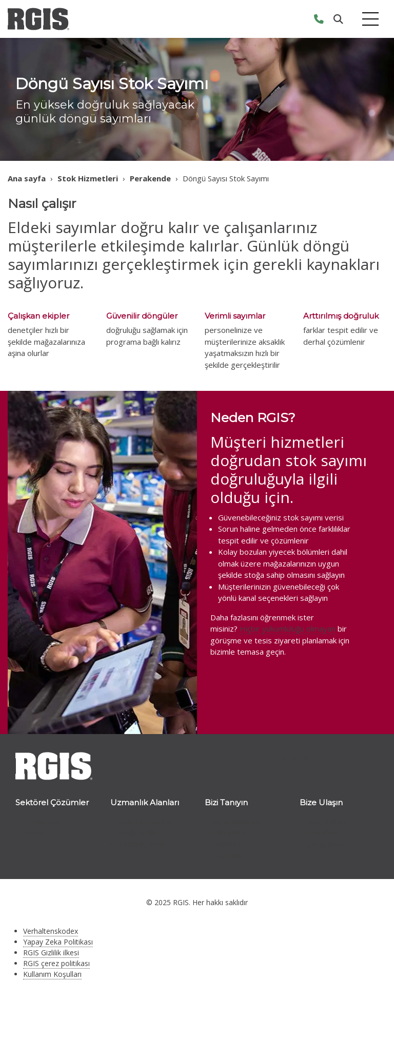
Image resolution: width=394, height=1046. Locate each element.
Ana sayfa (27, 178)
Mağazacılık (137, 832)
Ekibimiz (226, 844)
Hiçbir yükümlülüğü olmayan (288, 628)
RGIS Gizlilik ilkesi (51, 952)
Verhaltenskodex (50, 931)
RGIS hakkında (237, 820)
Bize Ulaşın (326, 820)
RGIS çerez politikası (56, 963)
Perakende (150, 178)
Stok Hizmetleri (87, 178)
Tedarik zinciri (142, 844)
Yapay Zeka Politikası (58, 942)
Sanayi (34, 832)
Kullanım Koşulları (52, 974)
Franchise (229, 855)
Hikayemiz (230, 832)
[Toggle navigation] (370, 19)
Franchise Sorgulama (325, 838)
